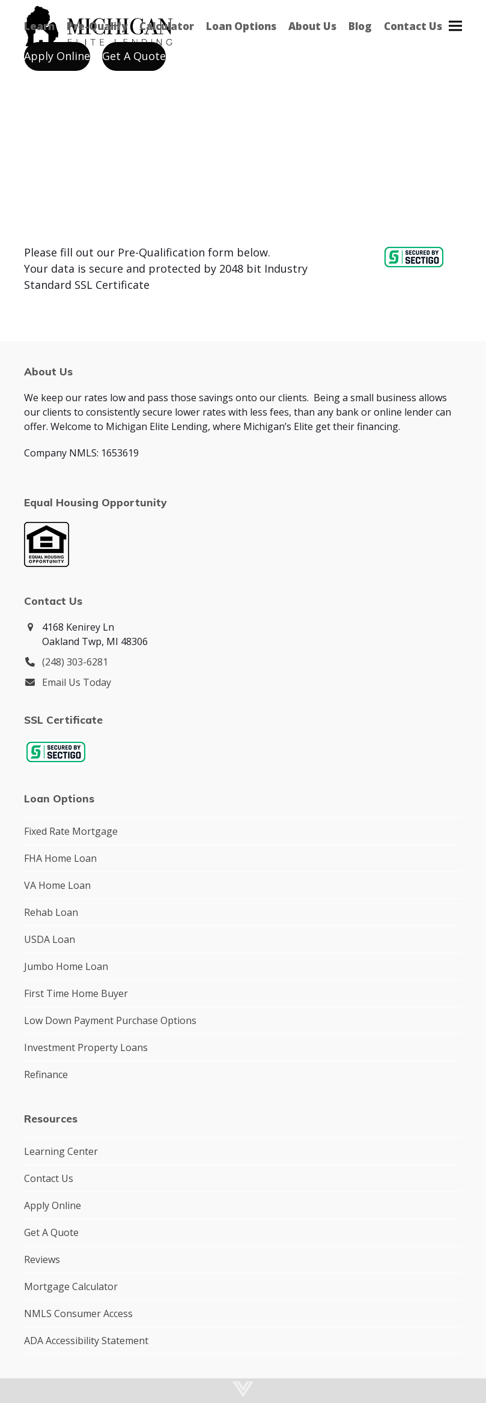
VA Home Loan (57, 885)
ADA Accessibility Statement (86, 1340)
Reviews (42, 1259)
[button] (455, 25)
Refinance (46, 1074)
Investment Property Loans (86, 1047)
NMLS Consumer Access (78, 1313)
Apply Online (52, 1205)
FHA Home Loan (60, 858)
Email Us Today (76, 682)
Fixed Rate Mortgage (71, 831)
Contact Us (48, 1178)
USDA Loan (49, 939)
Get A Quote (51, 1232)
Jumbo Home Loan (66, 966)
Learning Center (61, 1151)
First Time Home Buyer (76, 993)
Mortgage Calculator (71, 1286)
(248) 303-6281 (75, 661)
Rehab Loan (51, 912)
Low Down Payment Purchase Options (110, 1020)
